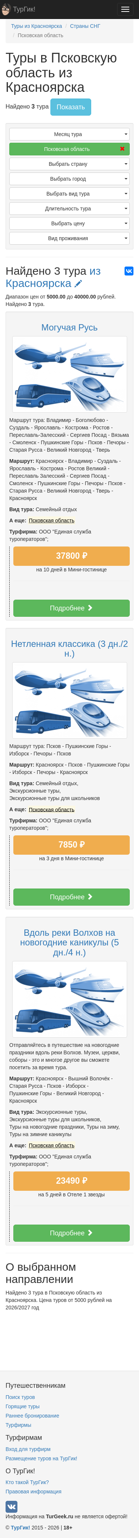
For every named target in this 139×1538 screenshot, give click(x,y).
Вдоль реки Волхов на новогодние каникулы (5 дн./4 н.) (69, 942)
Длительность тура (86, 209)
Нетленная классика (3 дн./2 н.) (69, 648)
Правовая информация (34, 1492)
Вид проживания (88, 238)
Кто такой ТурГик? (27, 1482)
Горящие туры (23, 1406)
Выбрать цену (89, 223)
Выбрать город (89, 179)
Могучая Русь (69, 327)
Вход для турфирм (28, 1449)
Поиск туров (20, 1397)
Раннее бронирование (32, 1416)
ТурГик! (24, 9)
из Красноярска (53, 277)
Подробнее (71, 608)
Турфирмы (18, 1425)
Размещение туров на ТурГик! (41, 1458)
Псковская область (84, 149)
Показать (71, 107)
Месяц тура (91, 134)
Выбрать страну (88, 164)
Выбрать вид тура (87, 194)
